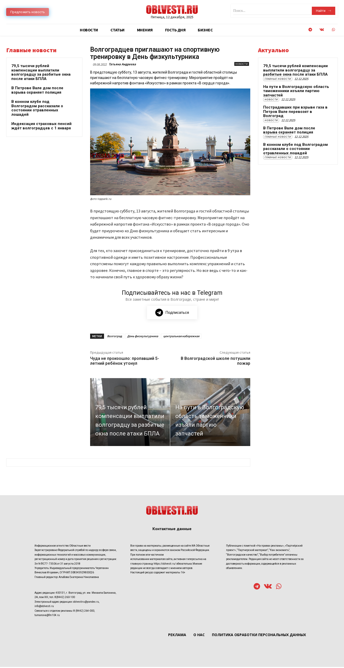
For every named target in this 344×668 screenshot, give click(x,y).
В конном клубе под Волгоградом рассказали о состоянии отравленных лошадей (37, 108)
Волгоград (114, 337)
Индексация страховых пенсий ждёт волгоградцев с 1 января (41, 125)
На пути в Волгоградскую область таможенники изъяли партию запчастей (296, 90)
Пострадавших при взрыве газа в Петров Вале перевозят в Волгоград (295, 111)
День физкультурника (142, 337)
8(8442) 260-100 (65, 598)
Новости (241, 64)
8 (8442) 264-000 (83, 611)
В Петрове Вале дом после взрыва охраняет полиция (37, 90)
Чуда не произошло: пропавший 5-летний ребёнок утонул (124, 362)
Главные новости (277, 79)
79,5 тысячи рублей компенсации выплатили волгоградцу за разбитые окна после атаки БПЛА (41, 72)
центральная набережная (181, 337)
